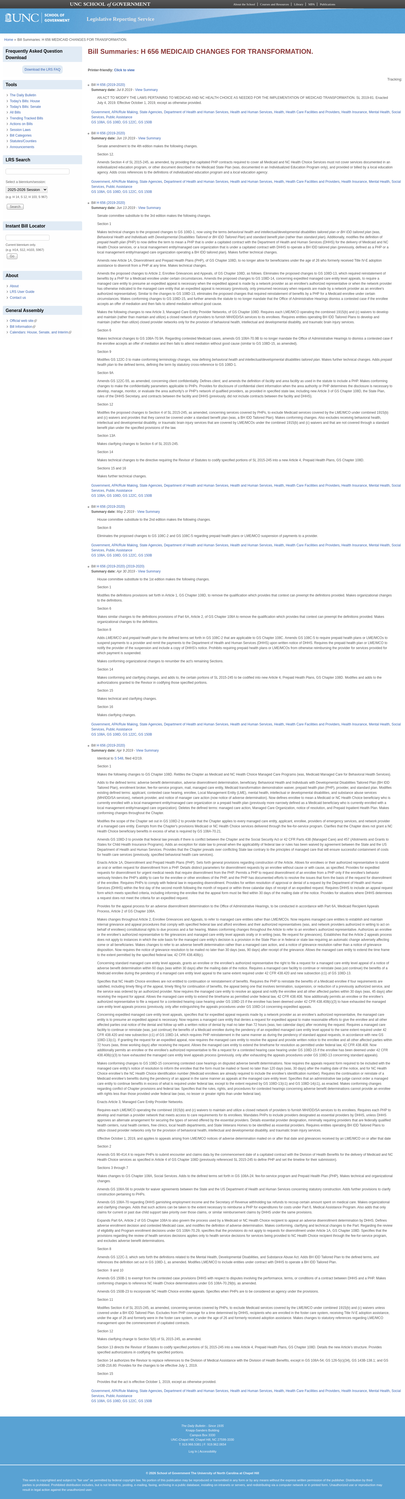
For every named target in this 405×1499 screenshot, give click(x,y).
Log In (192, 1451)
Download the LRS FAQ (42, 70)
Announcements (22, 147)
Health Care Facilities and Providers (312, 112)
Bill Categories (21, 135)
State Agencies (151, 112)
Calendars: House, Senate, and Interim (40, 332)
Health (279, 112)
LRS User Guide (22, 292)
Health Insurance (354, 112)
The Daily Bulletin (23, 95)
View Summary (146, 90)
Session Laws (20, 130)
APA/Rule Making (124, 112)
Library (298, 4)
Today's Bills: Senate (25, 107)
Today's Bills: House (25, 101)
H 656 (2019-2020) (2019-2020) (120, 566)
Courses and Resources (274, 4)
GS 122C (129, 122)
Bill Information (22, 327)
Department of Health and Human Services (196, 112)
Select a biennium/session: (26, 182)
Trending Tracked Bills (26, 118)
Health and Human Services (251, 112)
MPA (311, 4)
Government (100, 112)
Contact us (18, 298)
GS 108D (114, 122)
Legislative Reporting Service (120, 19)
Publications (327, 4)
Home (8, 40)
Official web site (23, 321)
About (14, 286)
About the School (244, 4)
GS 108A (98, 122)
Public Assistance (119, 117)
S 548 (118, 758)
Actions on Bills (21, 124)
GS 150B (145, 122)
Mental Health (379, 112)
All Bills (15, 112)
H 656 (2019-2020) (111, 85)
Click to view (124, 70)
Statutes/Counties (23, 141)
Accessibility (207, 1451)
